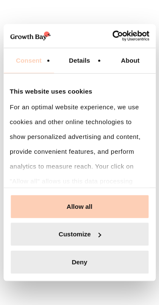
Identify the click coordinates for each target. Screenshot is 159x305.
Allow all (79, 206)
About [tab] (130, 60)
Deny (79, 261)
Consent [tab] (29, 60)
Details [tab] (79, 60)
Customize (80, 234)
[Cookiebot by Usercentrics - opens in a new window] (113, 36)
